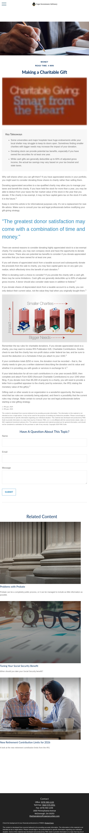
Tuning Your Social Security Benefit (19, 665)
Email (4, 452)
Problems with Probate (12, 586)
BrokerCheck (49, 823)
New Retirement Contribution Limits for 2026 (25, 742)
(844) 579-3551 (48, 805)
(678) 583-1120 (47, 802)
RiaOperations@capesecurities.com (44, 816)
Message (6, 468)
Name (5, 436)
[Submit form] (9, 492)
